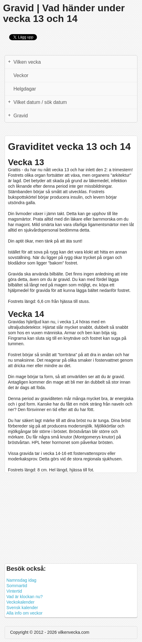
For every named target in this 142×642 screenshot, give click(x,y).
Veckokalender (20, 602)
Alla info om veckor (24, 613)
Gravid (17, 115)
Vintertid (14, 591)
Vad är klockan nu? (24, 596)
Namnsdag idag (21, 580)
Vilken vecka (24, 62)
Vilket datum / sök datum (37, 102)
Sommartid (16, 585)
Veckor (20, 75)
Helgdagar (24, 88)
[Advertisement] (71, 515)
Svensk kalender (22, 607)
